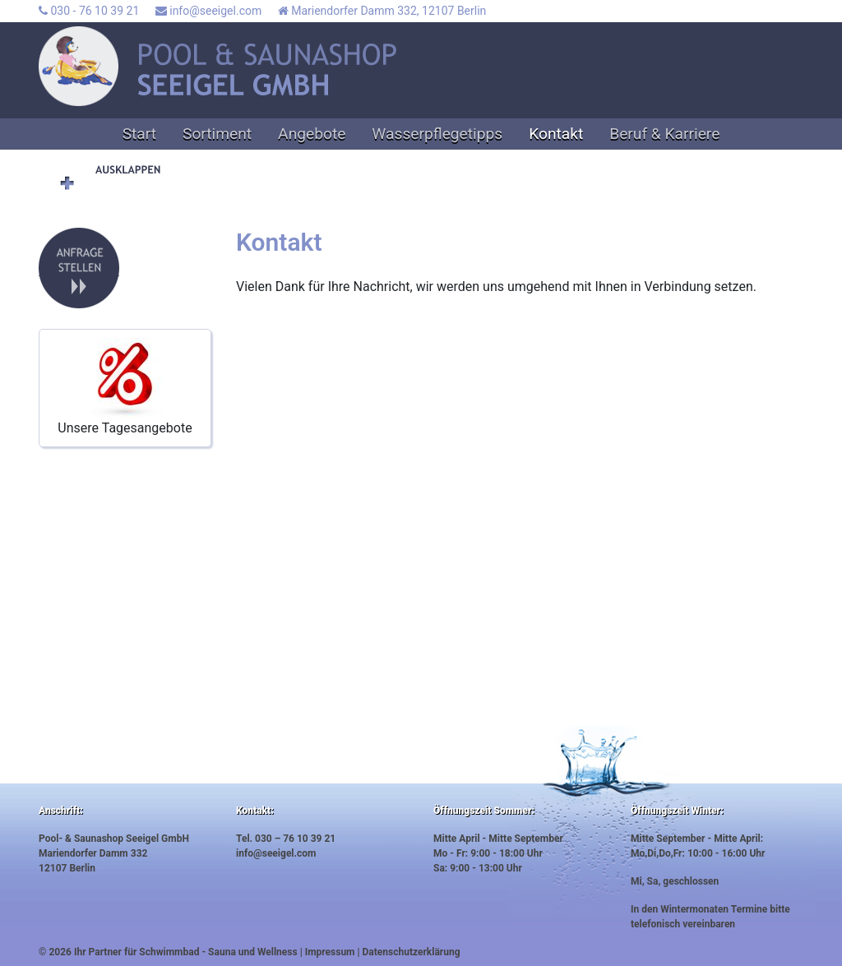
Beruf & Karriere (664, 133)
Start (139, 133)
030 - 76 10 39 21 (89, 10)
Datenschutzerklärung (411, 952)
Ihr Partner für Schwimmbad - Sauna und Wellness (186, 952)
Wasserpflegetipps (437, 133)
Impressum (330, 952)
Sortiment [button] (217, 133)
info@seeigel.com (208, 10)
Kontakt (556, 133)
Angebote (311, 133)
